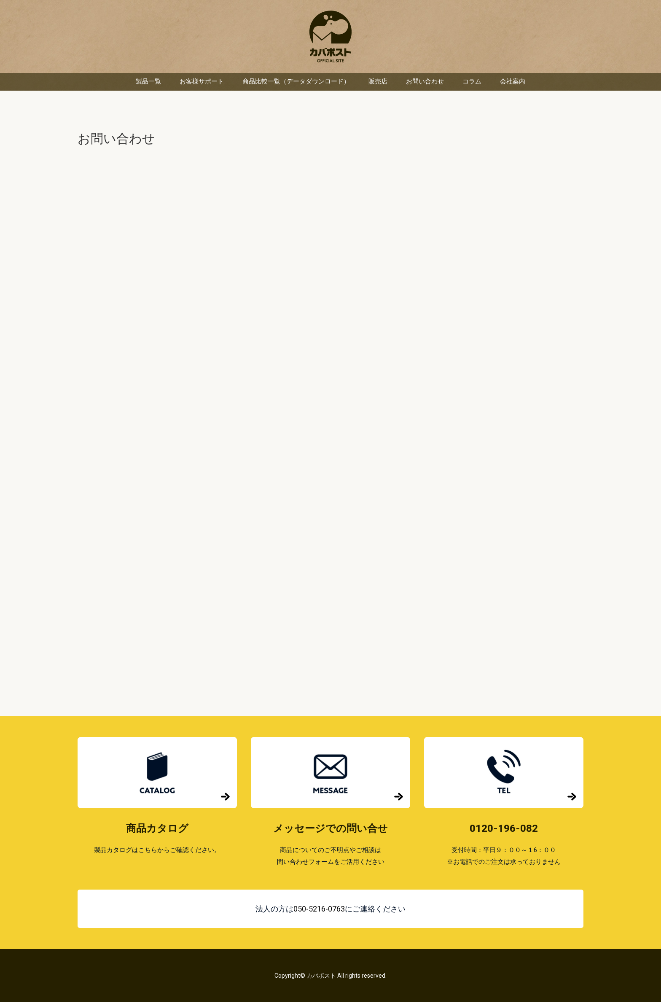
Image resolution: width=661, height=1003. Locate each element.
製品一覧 (148, 82)
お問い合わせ (425, 82)
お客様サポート (202, 82)
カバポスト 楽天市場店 (330, 37)
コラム (471, 82)
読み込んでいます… (330, 424)
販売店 (377, 82)
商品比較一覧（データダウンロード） (296, 82)
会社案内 (512, 82)
